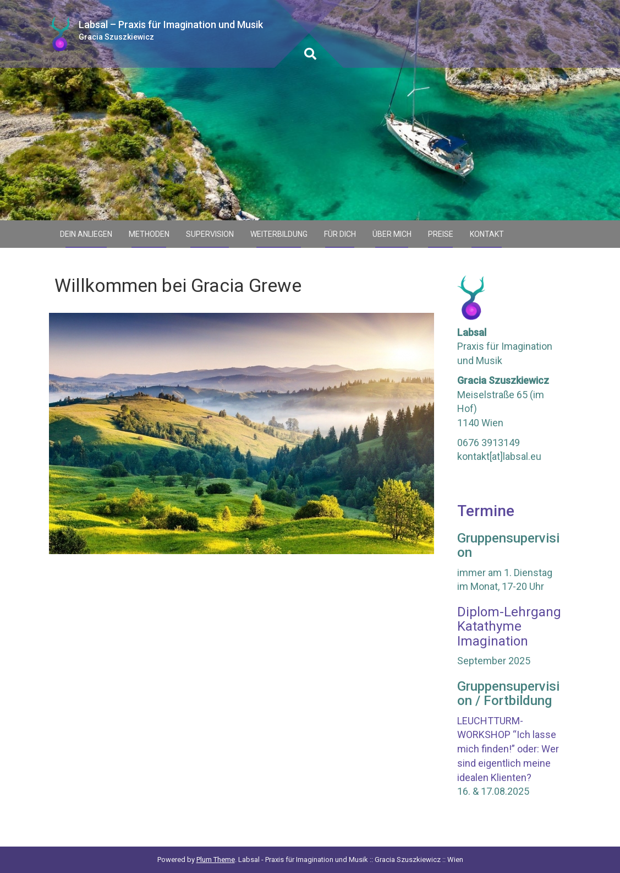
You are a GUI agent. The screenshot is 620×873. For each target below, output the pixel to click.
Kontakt (487, 234)
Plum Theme (215, 859)
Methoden (149, 234)
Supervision (210, 234)
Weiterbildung (279, 234)
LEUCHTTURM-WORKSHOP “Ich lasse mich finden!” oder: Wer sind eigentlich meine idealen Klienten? (508, 749)
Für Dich (340, 234)
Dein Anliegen (86, 234)
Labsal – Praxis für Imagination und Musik (171, 24)
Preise (440, 234)
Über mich (391, 234)
